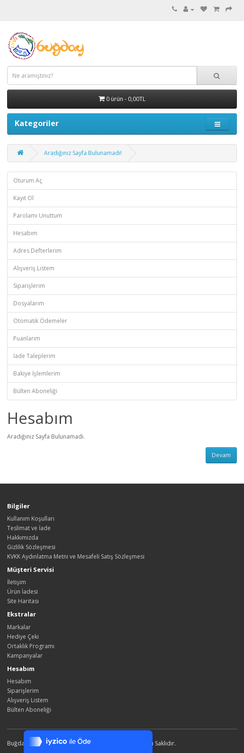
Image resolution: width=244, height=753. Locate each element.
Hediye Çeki (23, 637)
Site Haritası (23, 601)
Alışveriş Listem (33, 268)
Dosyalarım (28, 303)
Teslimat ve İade (29, 528)
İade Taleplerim (34, 356)
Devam (221, 455)
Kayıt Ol (23, 198)
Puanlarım (26, 338)
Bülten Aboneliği (35, 391)
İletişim (16, 582)
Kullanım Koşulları (30, 518)
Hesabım (25, 233)
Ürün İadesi (22, 592)
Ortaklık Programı (30, 646)
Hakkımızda (22, 537)
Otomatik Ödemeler (40, 321)
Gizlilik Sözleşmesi (31, 547)
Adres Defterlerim (37, 251)
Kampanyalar (25, 656)
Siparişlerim (29, 286)
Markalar (19, 627)
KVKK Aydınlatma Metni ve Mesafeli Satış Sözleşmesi (76, 556)
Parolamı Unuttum (37, 215)
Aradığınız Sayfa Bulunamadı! (83, 153)
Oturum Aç (27, 180)
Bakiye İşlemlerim (36, 373)
